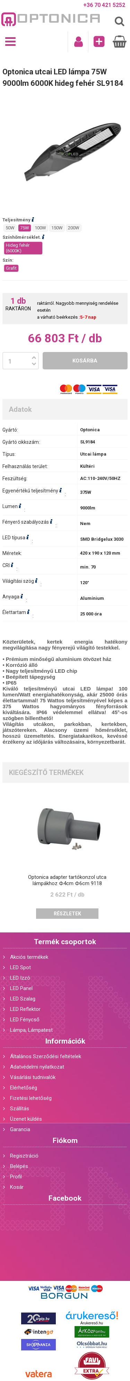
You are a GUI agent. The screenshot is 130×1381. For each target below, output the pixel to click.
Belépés (19, 1166)
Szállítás (19, 1108)
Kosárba (84, 361)
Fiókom (65, 1140)
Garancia (20, 1129)
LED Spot (20, 967)
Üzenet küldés (26, 1119)
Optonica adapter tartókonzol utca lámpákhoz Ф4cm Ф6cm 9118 (67, 880)
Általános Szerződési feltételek (45, 1056)
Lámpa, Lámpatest (31, 1030)
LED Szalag (22, 999)
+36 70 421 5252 (104, 5)
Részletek (67, 913)
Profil (16, 1177)
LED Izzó (20, 978)
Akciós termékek (29, 957)
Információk (65, 1041)
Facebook (65, 1198)
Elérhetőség (23, 1088)
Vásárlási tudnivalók (32, 1077)
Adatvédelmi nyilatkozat (37, 1067)
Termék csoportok (65, 942)
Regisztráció (24, 1156)
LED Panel (21, 988)
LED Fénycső (25, 1019)
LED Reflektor (25, 1009)
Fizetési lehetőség (31, 1098)
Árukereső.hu (91, 1323)
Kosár (17, 1187)
